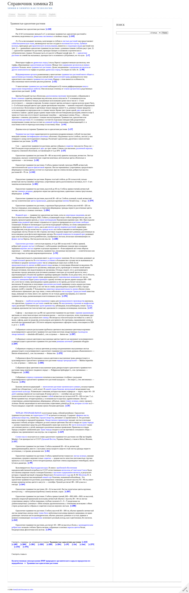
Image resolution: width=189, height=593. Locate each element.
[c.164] (23, 487)
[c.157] (15, 444)
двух (15, 112)
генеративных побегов (32, 89)
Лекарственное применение (57, 422)
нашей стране (65, 391)
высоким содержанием (64, 475)
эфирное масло (83, 417)
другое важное (56, 258)
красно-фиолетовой (37, 167)
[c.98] (83, 69)
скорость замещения (26, 279)
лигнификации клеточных (39, 136)
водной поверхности (79, 234)
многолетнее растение (53, 389)
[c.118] (49, 29)
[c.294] (50, 532)
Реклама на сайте (28, 592)
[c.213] (85, 544)
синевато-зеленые (26, 191)
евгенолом (66, 472)
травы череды (89, 425)
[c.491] (33, 549)
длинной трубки (64, 122)
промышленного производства (73, 301)
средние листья (28, 246)
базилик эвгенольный (80, 391)
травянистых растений (72, 74)
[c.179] (35, 141)
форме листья (43, 239)
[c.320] (42, 547)
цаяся (22, 308)
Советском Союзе (80, 472)
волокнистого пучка (71, 43)
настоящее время (39, 277)
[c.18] (37, 160)
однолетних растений (53, 284)
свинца (51, 320)
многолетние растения (35, 120)
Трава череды (47, 432)
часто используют (80, 427)
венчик (67, 201)
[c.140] (33, 172)
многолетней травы (64, 77)
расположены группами (57, 96)
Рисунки (22, 14)
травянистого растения (43, 79)
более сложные (19, 98)
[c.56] (75, 547)
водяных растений (83, 227)
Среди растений (80, 291)
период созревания (36, 379)
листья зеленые (81, 458)
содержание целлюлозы (73, 65)
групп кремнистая (58, 305)
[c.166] (83, 547)
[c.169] (62, 434)
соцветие (70, 146)
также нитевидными (48, 220)
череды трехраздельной (68, 363)
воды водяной (32, 222)
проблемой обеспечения (68, 470)
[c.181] (36, 184)
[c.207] (68, 494)
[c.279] (92, 201)
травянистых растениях (42, 67)
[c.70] (60, 253)
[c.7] (89, 55)
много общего (88, 74)
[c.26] (48, 453)
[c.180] (16, 547)
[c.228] (81, 239)
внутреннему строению (73, 303)
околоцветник (52, 520)
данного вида (47, 265)
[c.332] (27, 375)
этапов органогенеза (73, 89)
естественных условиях (49, 260)
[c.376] (26, 384)
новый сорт (48, 479)
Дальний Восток (50, 441)
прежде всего (58, 229)
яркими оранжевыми (86, 315)
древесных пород (41, 62)
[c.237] (73, 336)
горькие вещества (47, 420)
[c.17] (71, 129)
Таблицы (33, 14)
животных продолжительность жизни (63, 289)
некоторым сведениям (76, 215)
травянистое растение (35, 303)
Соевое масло (22, 439)
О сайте (43, 14)
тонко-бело (53, 515)
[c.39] (67, 547)
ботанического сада (63, 477)
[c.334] (59, 547)
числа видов (68, 291)
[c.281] (33, 547)
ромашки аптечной (65, 344)
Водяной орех (22, 215)
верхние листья (27, 248)
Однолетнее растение (26, 243)
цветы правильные (39, 201)
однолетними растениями (42, 65)
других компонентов (21, 69)
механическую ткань (26, 43)
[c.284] (48, 210)
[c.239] (16, 346)
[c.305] (42, 365)
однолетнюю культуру (36, 394)
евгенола (77, 475)
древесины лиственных (44, 36)
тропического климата (72, 389)
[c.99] (47, 465)
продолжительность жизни (24, 265)
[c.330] (50, 547)
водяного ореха (47, 227)
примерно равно (49, 263)
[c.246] (27, 193)
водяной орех (18, 236)
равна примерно (47, 279)
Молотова (83, 477)
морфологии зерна (20, 305)
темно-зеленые (79, 403)
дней (32, 396)
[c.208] (74, 508)
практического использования (45, 46)
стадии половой (21, 260)
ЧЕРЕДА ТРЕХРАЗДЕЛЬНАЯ (29, 415)
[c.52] (55, 81)
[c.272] (63, 356)
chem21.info (18, 592)
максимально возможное (78, 277)
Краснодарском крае (40, 470)
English (53, 14)
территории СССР (41, 417)
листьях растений (71, 41)
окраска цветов (74, 530)
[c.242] (38, 522)
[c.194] (72, 296)
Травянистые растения (26, 134)
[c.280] (24, 547)
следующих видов (75, 46)
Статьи (13, 14)
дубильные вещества (21, 420)
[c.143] (73, 36)
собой (15, 43)
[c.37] (72, 151)
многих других (69, 227)
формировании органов (28, 74)
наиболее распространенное (39, 301)
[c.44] (82, 124)
